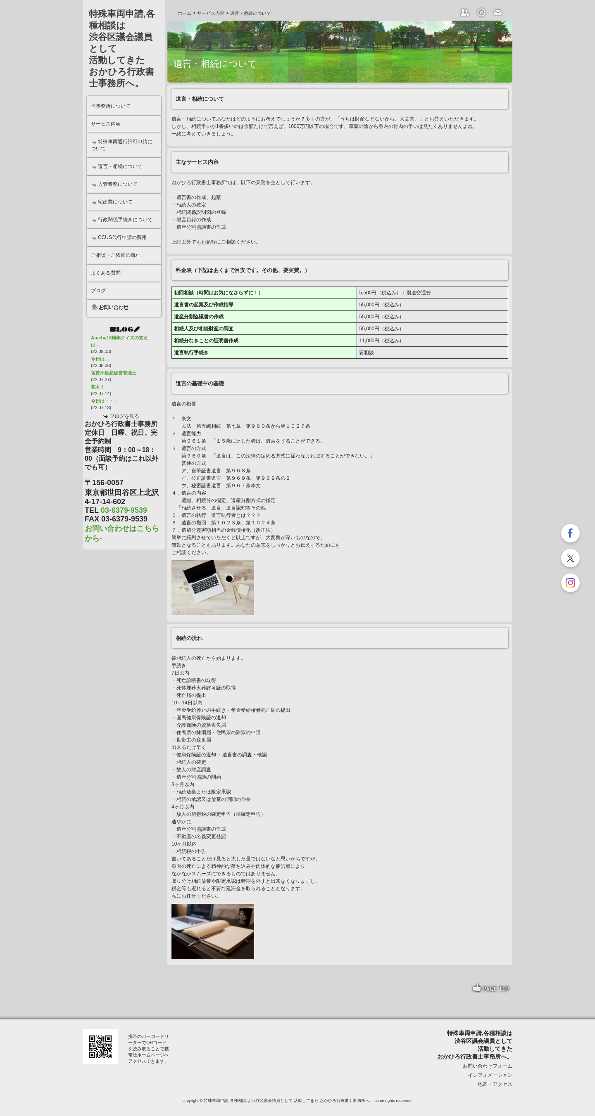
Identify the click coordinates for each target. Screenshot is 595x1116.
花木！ (98, 386)
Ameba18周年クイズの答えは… (119, 341)
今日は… (100, 358)
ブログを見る (124, 416)
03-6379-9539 (124, 510)
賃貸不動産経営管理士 (113, 372)
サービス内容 (210, 13)
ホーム (184, 13)
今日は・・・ (104, 400)
